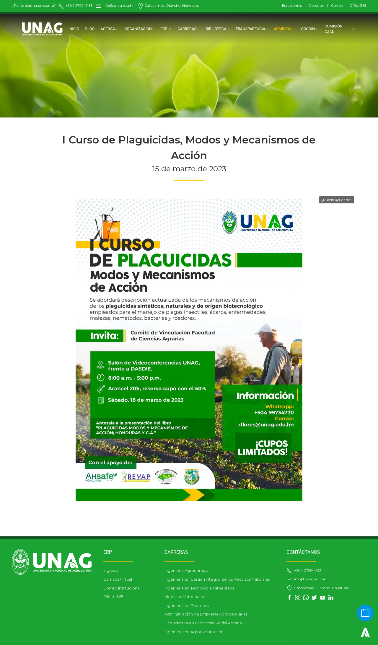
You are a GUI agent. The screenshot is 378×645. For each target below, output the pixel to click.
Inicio (74, 29)
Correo (337, 5)
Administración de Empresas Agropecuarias (205, 614)
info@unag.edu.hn (115, 5)
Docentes (316, 5)
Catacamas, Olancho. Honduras (168, 5)
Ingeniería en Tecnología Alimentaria (199, 588)
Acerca (109, 29)
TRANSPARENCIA (252, 29)
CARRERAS (188, 29)
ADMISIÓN (284, 29)
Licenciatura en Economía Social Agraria (203, 622)
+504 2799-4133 (76, 5)
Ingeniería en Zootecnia (187, 605)
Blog (89, 29)
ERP (166, 29)
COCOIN (310, 29)
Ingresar (111, 570)
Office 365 (357, 5)
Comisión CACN (340, 29)
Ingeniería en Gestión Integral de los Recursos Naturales (217, 579)
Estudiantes (292, 5)
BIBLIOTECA (217, 29)
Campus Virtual (117, 579)
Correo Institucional (122, 588)
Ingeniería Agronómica (186, 570)
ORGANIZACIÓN (139, 29)
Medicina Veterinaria (184, 596)
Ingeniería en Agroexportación (194, 631)
